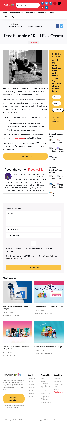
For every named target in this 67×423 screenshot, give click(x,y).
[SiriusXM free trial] (50, 156)
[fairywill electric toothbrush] (50, 148)
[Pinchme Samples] (50, 192)
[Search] (18, 5)
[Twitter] (62, 26)
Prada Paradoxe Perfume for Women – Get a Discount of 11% (61, 142)
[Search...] (28, 5)
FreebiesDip (35, 169)
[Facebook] (57, 26)
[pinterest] (55, 3)
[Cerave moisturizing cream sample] (50, 184)
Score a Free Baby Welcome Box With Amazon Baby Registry (61, 150)
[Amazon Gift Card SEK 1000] (50, 176)
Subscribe (58, 110)
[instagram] (50, 3)
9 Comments (48, 313)
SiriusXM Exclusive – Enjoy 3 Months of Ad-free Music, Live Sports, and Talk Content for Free (54, 158)
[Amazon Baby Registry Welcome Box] (58, 148)
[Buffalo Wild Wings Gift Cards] (50, 140)
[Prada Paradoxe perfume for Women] (58, 140)
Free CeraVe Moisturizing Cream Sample (54, 186)
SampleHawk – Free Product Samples (48, 347)
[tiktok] (59, 3)
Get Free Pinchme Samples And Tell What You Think (54, 194)
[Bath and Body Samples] (58, 184)
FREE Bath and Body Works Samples (61, 186)
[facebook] (42, 3)
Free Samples (34, 42)
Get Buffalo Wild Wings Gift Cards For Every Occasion (54, 142)
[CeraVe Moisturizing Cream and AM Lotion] (58, 176)
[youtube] (42, 7)
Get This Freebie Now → (25, 156)
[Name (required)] (33, 229)
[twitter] (46, 3)
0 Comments (38, 26)
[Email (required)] (33, 235)
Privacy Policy (49, 256)
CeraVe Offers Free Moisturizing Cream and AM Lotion (61, 178)
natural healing (19, 138)
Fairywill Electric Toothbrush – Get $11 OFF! (54, 150)
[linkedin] (46, 7)
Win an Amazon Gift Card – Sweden (54, 178)
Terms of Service (12, 259)
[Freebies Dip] (8, 4)
